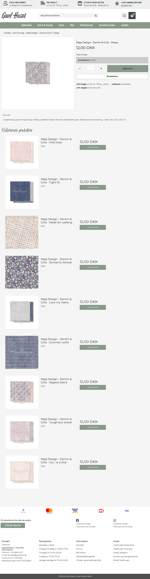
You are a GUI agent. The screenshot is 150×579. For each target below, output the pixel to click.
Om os (79, 549)
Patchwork (86, 25)
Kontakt (80, 545)
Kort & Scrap (45, 25)
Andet (124, 25)
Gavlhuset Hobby (83, 524)
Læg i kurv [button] (128, 68)
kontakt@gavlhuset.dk (17, 555)
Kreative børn (107, 25)
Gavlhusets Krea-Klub (123, 545)
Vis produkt (92, 147)
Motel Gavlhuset (121, 560)
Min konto (81, 553)
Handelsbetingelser (85, 556)
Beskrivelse (6, 115)
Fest (61, 25)
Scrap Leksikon (120, 553)
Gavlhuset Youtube (122, 549)
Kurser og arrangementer (125, 556)
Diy (72, 25)
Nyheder (27, 25)
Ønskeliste (112, 76)
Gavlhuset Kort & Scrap (85, 527)
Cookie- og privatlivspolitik (88, 560)
